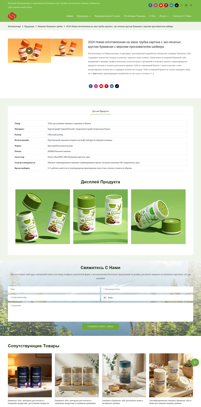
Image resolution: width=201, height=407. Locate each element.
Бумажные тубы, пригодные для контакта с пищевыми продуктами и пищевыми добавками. (75, 402)
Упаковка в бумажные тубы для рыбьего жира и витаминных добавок (122, 402)
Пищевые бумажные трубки (50, 26)
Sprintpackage (14, 26)
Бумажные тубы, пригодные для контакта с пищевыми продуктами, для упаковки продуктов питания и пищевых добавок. (28, 402)
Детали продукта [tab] (100, 111)
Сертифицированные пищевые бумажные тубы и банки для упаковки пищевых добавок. (170, 402)
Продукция (29, 26)
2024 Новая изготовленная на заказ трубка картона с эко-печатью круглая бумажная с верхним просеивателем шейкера (119, 26)
